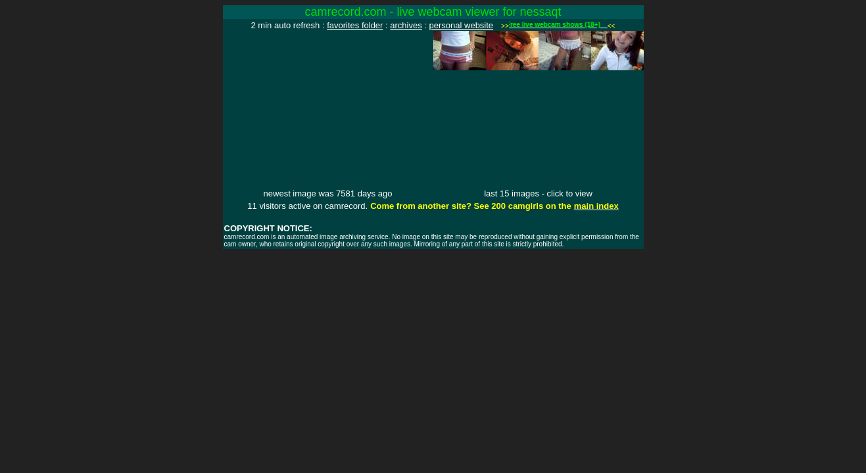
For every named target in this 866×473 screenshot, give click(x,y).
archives (405, 25)
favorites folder (355, 25)
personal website (461, 25)
